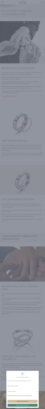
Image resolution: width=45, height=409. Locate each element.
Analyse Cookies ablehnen (22, 401)
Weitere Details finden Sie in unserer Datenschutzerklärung (19, 395)
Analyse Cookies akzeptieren (22, 405)
